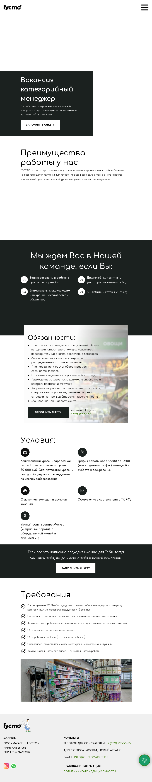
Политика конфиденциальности (90, 771)
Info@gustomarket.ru (91, 757)
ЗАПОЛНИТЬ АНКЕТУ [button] (40, 124)
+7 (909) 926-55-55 (118, 743)
